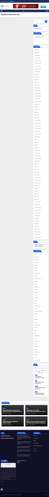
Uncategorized (37, 360)
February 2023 (37, 150)
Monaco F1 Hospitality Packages (7, 438)
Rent (35, 338)
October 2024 (37, 98)
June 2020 (37, 220)
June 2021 (37, 191)
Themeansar (20, 494)
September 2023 (38, 134)
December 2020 (38, 207)
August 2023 (37, 136)
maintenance (37, 324)
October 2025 (37, 66)
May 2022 (36, 169)
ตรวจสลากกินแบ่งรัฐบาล (21, 460)
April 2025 (37, 82)
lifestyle (36, 319)
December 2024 (38, 93)
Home (42, 494)
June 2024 (37, 109)
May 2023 (36, 144)
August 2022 (37, 161)
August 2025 (37, 71)
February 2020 (37, 231)
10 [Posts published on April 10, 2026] (10, 471)
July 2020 (36, 218)
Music (36, 330)
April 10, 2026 (5, 413)
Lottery (36, 322)
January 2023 (37, 153)
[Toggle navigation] (23, 11)
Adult (36, 254)
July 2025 (36, 74)
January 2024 (37, 123)
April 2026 (37, 49)
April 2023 (37, 147)
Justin (10, 413)
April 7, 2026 (29, 424)
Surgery (36, 349)
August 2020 (37, 215)
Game (36, 300)
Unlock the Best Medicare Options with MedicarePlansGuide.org (40, 389)
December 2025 (38, 60)
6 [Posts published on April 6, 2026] (1, 471)
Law (35, 316)
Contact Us (46, 494)
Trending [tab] (41, 372)
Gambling (36, 297)
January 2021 (37, 204)
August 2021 (37, 185)
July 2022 (36, 163)
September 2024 (38, 101)
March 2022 (37, 174)
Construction (37, 273)
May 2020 (36, 223)
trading (36, 354)
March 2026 (37, 52)
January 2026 (37, 58)
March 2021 (37, 199)
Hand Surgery (37, 305)
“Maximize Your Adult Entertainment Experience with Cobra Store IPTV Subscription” (35, 411)
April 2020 (37, 226)
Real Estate (37, 335)
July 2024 (36, 106)
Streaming (37, 346)
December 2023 (38, 125)
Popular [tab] (44, 370)
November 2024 (38, 96)
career (36, 267)
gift (35, 303)
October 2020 (37, 212)
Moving (36, 327)
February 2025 (37, 87)
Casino (36, 270)
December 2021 (38, 182)
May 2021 (36, 193)
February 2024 (37, 120)
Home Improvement (39, 311)
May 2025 (36, 79)
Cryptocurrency (38, 278)
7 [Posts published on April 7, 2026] (3, 471)
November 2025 (38, 63)
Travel (36, 357)
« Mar (2, 481)
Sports (36, 343)
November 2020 (38, 210)
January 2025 (37, 90)
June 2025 (37, 77)
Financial (36, 292)
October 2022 (37, 155)
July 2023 (36, 139)
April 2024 (37, 115)
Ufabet (18, 462)
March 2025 (37, 85)
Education (37, 286)
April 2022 (37, 172)
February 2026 (37, 55)
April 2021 (36, 196)
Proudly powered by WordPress (6, 494)
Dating (36, 281)
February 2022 (37, 177)
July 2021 (36, 188)
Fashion (36, 289)
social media (37, 341)
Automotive (37, 259)
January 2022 (37, 180)
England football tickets (5, 435)
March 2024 (37, 117)
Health (36, 308)
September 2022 (38, 158)
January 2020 (37, 234)
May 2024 (36, 112)
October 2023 (37, 131)
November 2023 (38, 128)
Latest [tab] (37, 370)
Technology (37, 352)
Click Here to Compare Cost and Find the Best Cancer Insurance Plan (39, 394)
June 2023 (37, 142)
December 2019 (38, 237)
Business (36, 265)
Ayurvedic (36, 262)
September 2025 (38, 68)
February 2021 (37, 201)
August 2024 (37, 104)
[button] (45, 10)
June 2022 (37, 166)
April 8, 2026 (5, 424)
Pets (35, 333)
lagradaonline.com (38, 28)
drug (35, 284)
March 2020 (37, 229)
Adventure (37, 256)
